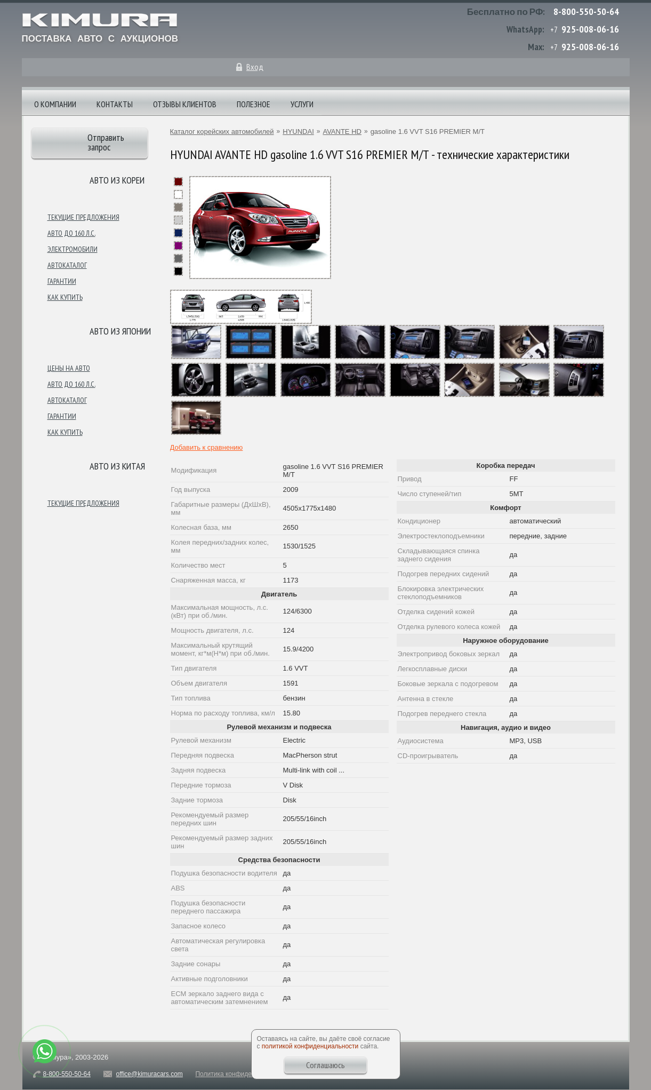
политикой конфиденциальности (310, 1046)
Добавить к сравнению (206, 447)
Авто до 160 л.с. (71, 233)
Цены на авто (68, 368)
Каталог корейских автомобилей (222, 132)
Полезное (253, 104)
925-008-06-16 (590, 29)
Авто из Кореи (117, 180)
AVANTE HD (342, 132)
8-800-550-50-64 (586, 11)
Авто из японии (120, 331)
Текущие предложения (83, 217)
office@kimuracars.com (149, 1074)
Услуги (302, 104)
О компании (55, 104)
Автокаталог (67, 265)
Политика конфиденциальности (242, 1074)
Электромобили (72, 249)
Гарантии (61, 281)
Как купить (65, 297)
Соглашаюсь (325, 1065)
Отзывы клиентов (184, 104)
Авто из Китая (117, 466)
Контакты (115, 104)
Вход (254, 66)
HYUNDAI (298, 132)
